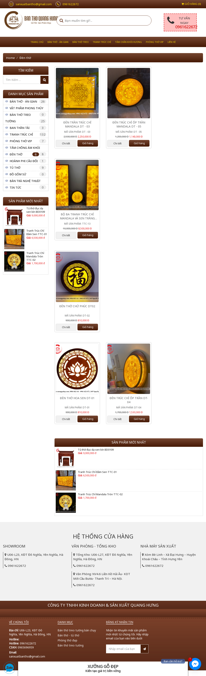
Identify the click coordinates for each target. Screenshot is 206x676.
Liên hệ (172, 41)
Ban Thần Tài (20, 128)
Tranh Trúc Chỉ (102, 41)
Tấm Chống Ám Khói (25, 148)
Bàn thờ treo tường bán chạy (77, 630)
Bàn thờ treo (80, 41)
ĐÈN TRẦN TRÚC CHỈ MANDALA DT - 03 (77, 124)
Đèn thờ (16, 154)
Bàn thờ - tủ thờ (68, 635)
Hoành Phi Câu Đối (24, 161)
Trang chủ (37, 41)
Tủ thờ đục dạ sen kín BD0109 (35, 210)
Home (10, 58)
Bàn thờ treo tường (70, 645)
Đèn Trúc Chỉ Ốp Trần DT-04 (129, 400)
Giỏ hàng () (191, 4)
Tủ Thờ (15, 168)
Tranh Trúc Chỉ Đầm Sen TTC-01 (36, 232)
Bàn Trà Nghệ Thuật (25, 181)
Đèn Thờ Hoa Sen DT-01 (77, 398)
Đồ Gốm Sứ (18, 174)
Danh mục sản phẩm (25, 94)
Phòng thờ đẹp (67, 640)
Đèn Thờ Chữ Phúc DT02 (77, 306)
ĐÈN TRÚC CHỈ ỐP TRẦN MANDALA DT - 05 (128, 124)
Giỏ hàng (87, 143)
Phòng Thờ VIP (155, 41)
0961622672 (186, 27)
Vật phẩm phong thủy (26, 108)
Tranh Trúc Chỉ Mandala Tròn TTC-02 (35, 256)
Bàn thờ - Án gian (57, 41)
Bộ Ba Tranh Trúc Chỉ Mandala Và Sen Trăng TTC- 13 (77, 216)
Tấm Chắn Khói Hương (128, 41)
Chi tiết (66, 143)
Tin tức (15, 187)
